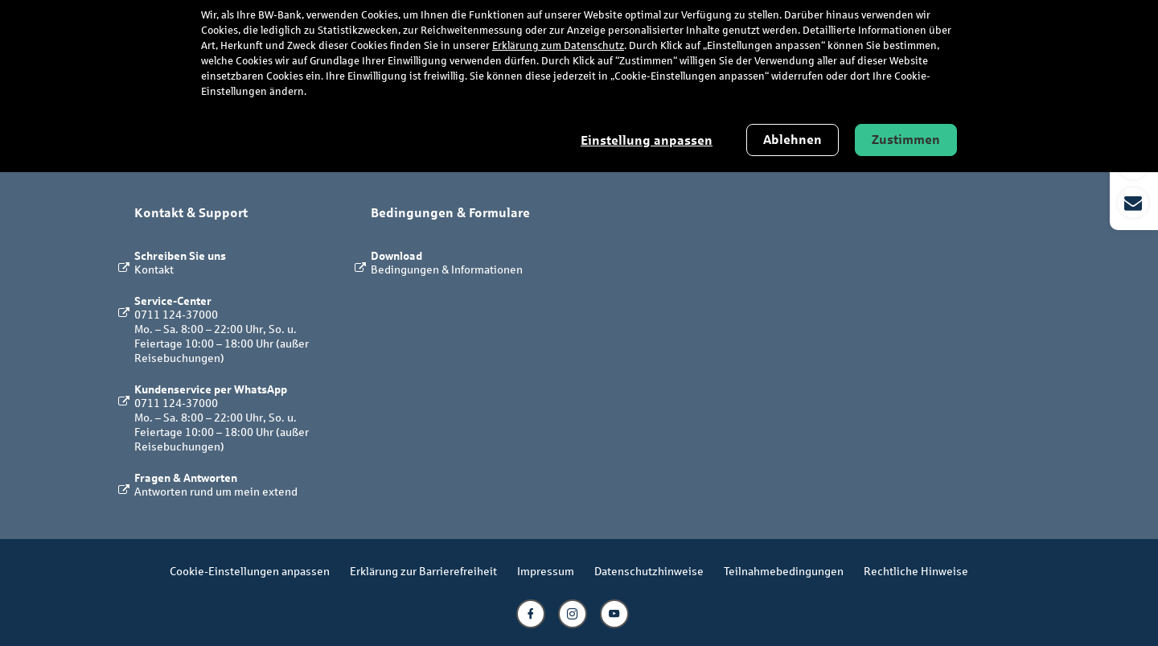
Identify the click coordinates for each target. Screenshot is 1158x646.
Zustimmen (906, 139)
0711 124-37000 (176, 314)
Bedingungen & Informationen (447, 269)
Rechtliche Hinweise (916, 571)
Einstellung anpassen (646, 140)
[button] (1134, 183)
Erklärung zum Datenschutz (558, 45)
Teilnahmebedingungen (784, 571)
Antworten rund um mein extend (216, 491)
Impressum (545, 571)
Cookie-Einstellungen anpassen (250, 571)
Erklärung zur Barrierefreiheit (423, 571)
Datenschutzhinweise (649, 571)
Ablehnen (792, 139)
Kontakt (154, 269)
